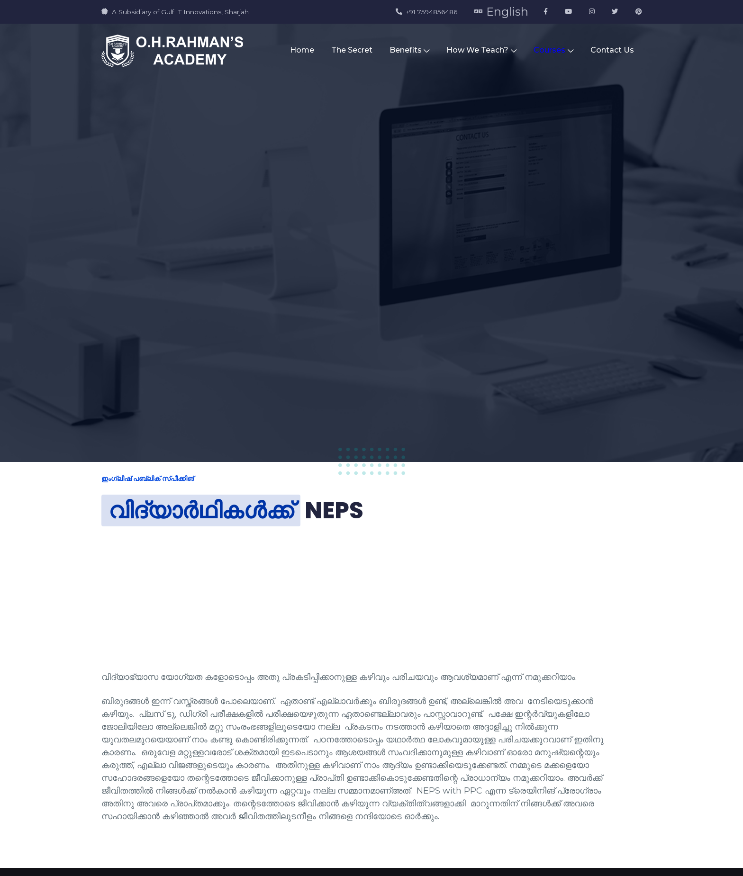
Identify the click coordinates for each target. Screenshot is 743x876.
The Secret (351, 49)
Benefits (410, 49)
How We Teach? (481, 49)
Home (302, 49)
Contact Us (612, 49)
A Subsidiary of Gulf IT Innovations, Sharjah (175, 12)
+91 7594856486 (426, 12)
